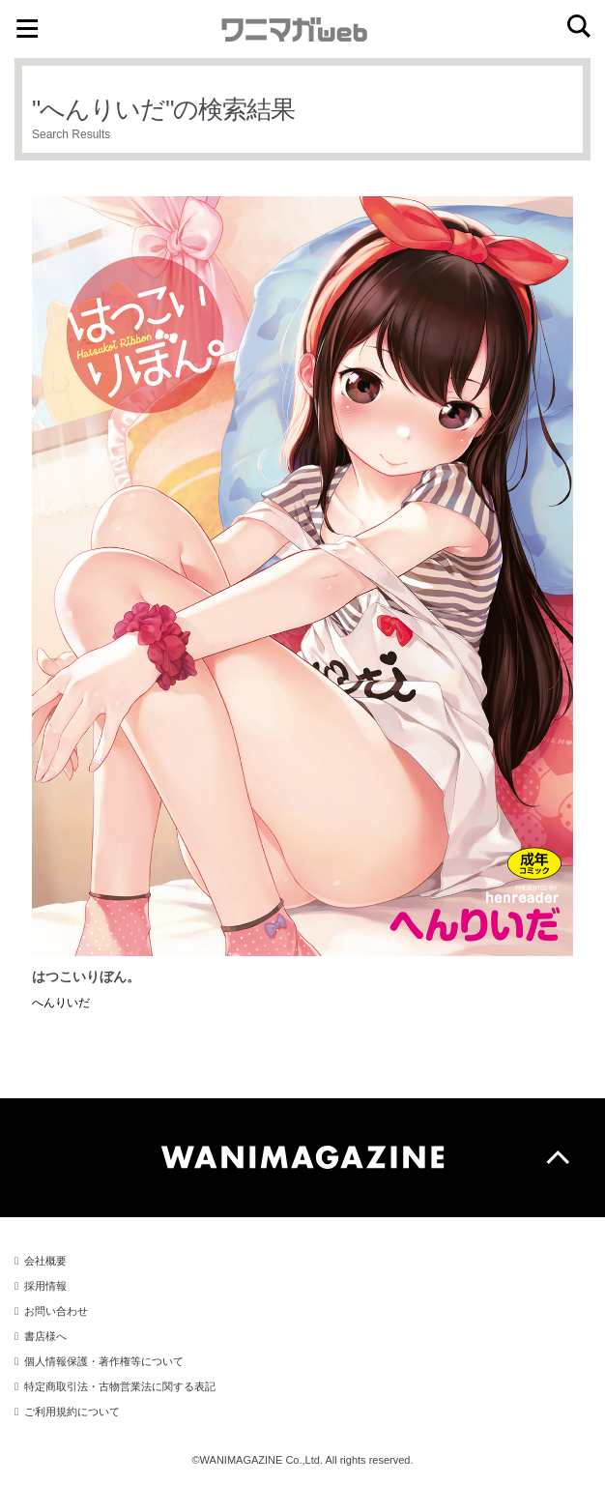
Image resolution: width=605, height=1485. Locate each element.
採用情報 (45, 1286)
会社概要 (45, 1261)
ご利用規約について (72, 1411)
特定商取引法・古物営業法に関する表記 (120, 1386)
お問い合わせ (56, 1311)
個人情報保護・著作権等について (104, 1361)
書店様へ (45, 1336)
